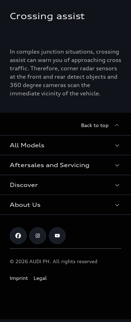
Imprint (19, 278)
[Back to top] (101, 125)
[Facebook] (18, 235)
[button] (65, 145)
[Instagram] (37, 235)
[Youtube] (57, 235)
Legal (40, 278)
